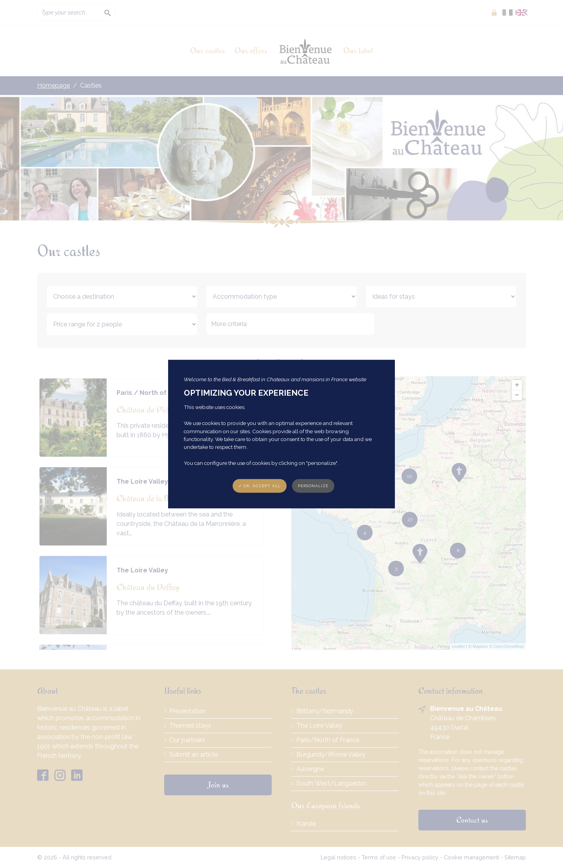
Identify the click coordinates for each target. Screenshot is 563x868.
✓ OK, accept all (259, 486)
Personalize (313, 486)
